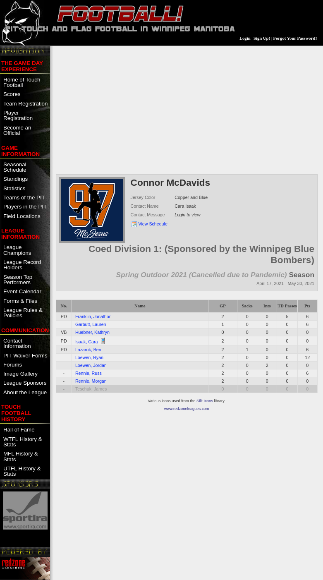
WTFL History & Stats (22, 442)
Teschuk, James (91, 388)
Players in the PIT (25, 207)
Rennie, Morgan (91, 381)
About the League (25, 392)
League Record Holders (22, 265)
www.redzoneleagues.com (186, 409)
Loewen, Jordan (91, 365)
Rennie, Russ (88, 373)
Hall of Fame (19, 430)
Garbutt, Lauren (90, 324)
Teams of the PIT (24, 197)
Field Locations (22, 216)
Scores (11, 94)
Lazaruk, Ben (88, 349)
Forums (12, 365)
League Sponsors (24, 383)
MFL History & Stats (20, 456)
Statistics (14, 188)
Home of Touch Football (21, 82)
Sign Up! (262, 38)
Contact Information (17, 343)
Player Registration (18, 115)
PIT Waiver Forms (25, 355)
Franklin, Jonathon (93, 316)
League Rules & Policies (23, 313)
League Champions (17, 250)
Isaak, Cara (86, 341)
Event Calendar (22, 291)
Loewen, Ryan (89, 357)
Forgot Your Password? (295, 38)
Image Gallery (20, 374)
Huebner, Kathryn (92, 332)
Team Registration (25, 104)
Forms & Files (20, 301)
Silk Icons (204, 401)
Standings (15, 179)
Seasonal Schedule (14, 167)
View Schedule (153, 223)
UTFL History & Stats (22, 471)
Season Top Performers (17, 279)
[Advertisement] (187, 109)
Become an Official (17, 130)
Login (245, 38)
